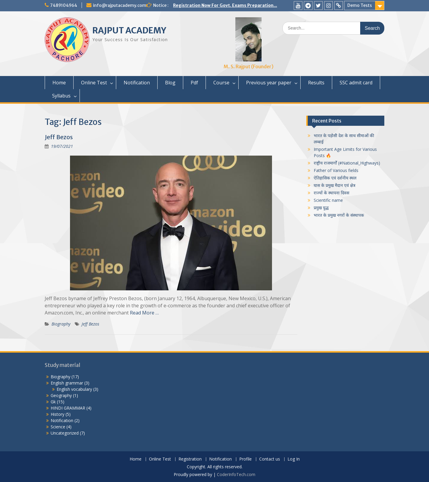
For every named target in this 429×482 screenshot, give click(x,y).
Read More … (144, 312)
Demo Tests (359, 5)
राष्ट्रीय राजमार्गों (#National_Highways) (347, 163)
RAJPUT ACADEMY (129, 30)
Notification (137, 82)
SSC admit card (356, 82)
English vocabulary (74, 389)
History (57, 414)
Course (221, 82)
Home (59, 82)
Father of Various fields (336, 170)
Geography (61, 395)
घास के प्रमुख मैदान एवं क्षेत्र (334, 185)
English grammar (67, 383)
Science (58, 427)
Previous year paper (268, 82)
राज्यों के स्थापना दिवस (331, 193)
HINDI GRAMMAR (68, 408)
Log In (293, 459)
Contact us (269, 459)
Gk (53, 401)
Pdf (194, 82)
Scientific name (328, 200)
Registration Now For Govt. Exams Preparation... (225, 5)
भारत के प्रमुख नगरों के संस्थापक (339, 215)
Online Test (94, 82)
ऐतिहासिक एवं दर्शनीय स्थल (335, 178)
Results (316, 82)
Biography (61, 324)
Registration (190, 459)
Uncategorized (65, 433)
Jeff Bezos (59, 137)
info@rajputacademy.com (119, 5)
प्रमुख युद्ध (321, 207)
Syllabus (61, 95)
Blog (170, 82)
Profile (245, 459)
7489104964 (63, 5)
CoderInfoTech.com (236, 474)
